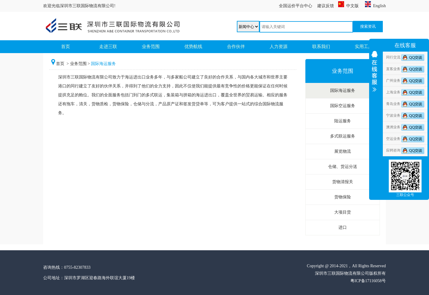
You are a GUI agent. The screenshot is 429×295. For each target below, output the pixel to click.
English (375, 6)
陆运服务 (342, 121)
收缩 (374, 88)
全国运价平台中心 (295, 6)
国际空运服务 (342, 106)
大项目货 (342, 212)
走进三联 (108, 46)
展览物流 (342, 151)
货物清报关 (342, 182)
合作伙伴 (236, 46)
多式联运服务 (342, 136)
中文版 (348, 6)
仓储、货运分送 (342, 166)
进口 (342, 227)
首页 (65, 46)
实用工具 (364, 46)
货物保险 (342, 197)
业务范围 (151, 46)
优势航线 (193, 46)
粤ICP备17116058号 (368, 281)
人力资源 (278, 46)
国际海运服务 (342, 90)
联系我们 (321, 46)
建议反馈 (325, 6)
